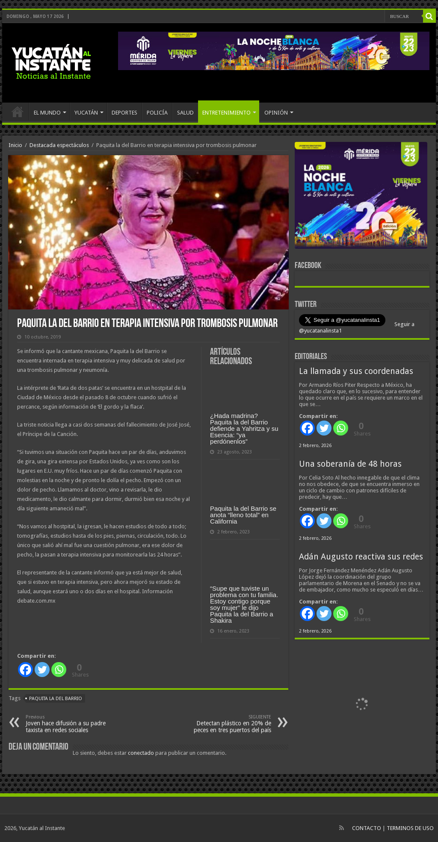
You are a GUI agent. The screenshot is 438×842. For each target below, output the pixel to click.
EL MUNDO (47, 112)
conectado (141, 753)
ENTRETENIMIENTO (226, 112)
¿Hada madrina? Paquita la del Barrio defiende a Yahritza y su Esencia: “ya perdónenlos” (244, 428)
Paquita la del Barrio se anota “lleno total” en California (243, 515)
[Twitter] (42, 669)
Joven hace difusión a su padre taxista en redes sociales (69, 723)
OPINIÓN (276, 112)
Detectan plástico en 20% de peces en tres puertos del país (227, 723)
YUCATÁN (86, 112)
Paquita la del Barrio (55, 698)
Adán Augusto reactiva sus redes (361, 557)
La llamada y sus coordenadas (356, 371)
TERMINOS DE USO (410, 828)
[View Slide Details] (361, 197)
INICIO (17, 112)
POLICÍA (157, 112)
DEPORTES (124, 112)
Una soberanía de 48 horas (350, 464)
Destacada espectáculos (59, 145)
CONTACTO (366, 828)
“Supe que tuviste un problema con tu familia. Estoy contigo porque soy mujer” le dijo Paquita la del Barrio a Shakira (244, 604)
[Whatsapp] (58, 669)
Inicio (15, 145)
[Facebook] (25, 669)
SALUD (185, 112)
